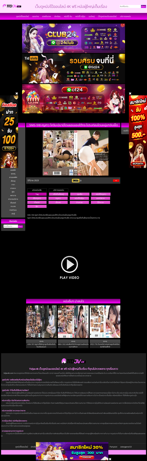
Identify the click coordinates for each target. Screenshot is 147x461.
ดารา (13, 184)
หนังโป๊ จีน (68, 16)
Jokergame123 (126, 446)
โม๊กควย (100, 202)
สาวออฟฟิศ (13, 177)
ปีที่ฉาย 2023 (33, 180)
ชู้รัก (13, 192)
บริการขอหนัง (125, 16)
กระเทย (13, 206)
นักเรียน (57, 16)
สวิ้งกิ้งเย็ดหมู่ (58, 194)
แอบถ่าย (35, 16)
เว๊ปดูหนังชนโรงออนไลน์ (107, 16)
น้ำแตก (37, 202)
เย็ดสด (58, 202)
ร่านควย (79, 202)
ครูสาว (58, 198)
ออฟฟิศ (13, 170)
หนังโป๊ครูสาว (101, 194)
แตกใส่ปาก (100, 198)
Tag (37, 194)
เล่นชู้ (13, 213)
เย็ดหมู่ (13, 181)
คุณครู (13, 173)
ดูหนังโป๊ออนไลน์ (22, 16)
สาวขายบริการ (13, 199)
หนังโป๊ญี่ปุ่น (79, 198)
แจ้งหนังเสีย (37, 190)
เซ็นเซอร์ (13, 203)
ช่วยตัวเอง (13, 210)
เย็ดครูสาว (37, 198)
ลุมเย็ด (79, 194)
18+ (37, 206)
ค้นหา (20, 226)
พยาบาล (13, 195)
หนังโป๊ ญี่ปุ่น (80, 16)
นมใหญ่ (92, 16)
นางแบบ (13, 188)
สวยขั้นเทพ (46, 16)
